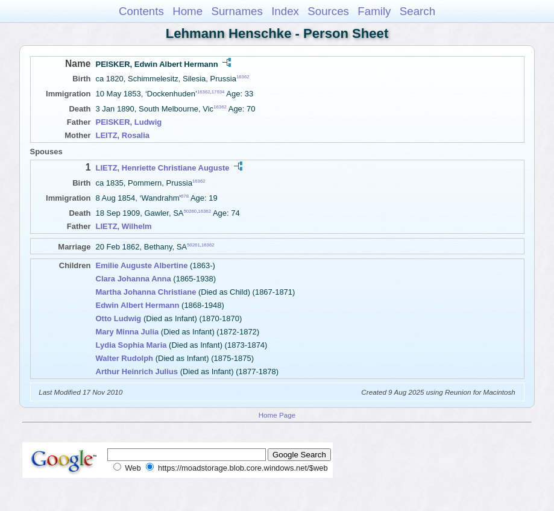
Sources (328, 11)
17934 (218, 92)
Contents (141, 11)
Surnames (236, 11)
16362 (243, 77)
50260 (190, 211)
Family (374, 11)
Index (285, 11)
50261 (193, 245)
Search (417, 11)
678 (185, 196)
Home (187, 11)
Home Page (277, 415)
